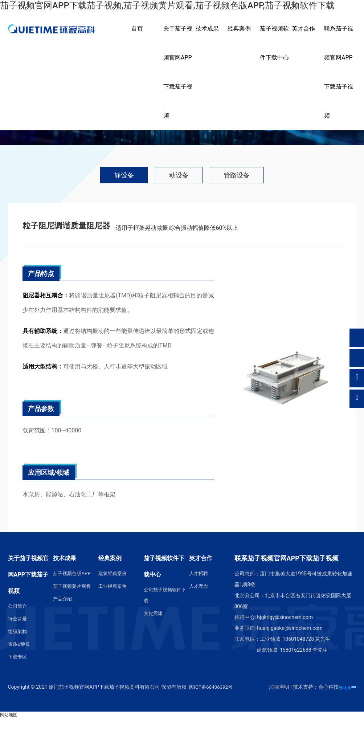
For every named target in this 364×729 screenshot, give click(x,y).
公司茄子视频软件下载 (164, 606)
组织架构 (18, 642)
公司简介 (18, 617)
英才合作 (303, 39)
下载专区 (18, 668)
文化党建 (154, 624)
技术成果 (207, 39)
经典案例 (239, 39)
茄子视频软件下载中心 (274, 54)
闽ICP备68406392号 (212, 698)
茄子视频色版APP (73, 584)
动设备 (178, 187)
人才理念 (199, 597)
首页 (137, 39)
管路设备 (248, 187)
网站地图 (8, 725)
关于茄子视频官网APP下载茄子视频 (177, 83)
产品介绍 (63, 610)
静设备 (112, 187)
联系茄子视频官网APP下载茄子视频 (338, 83)
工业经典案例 (113, 597)
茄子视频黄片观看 (73, 597)
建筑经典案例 (113, 584)
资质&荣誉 (20, 655)
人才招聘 (199, 584)
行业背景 (18, 630)
